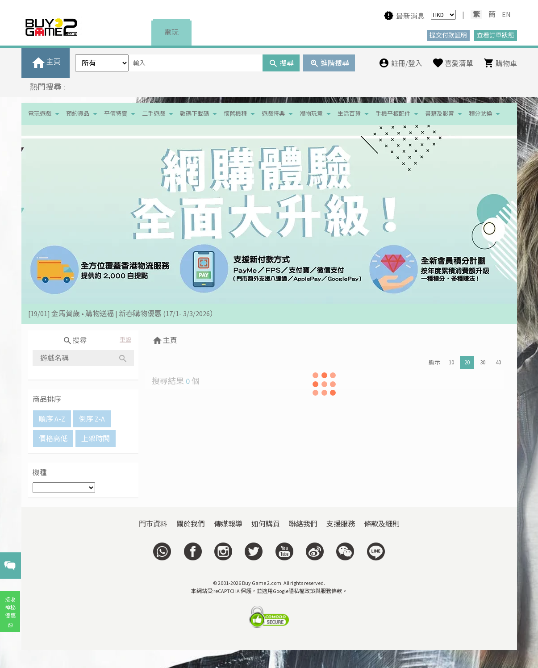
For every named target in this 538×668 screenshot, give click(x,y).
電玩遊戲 (39, 113)
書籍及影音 (439, 113)
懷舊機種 (235, 113)
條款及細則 (382, 523)
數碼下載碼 (194, 113)
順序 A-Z (52, 418)
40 (498, 362)
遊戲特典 (273, 113)
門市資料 (153, 523)
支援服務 (340, 523)
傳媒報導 (228, 523)
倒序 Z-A (92, 418)
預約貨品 (77, 113)
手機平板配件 (392, 113)
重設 (125, 339)
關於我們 (190, 523)
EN (506, 14)
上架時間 (95, 438)
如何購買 (265, 523)
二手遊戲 (153, 113)
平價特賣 (115, 113)
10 (451, 362)
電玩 (171, 32)
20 (467, 362)
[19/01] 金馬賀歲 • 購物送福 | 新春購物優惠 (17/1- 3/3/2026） (122, 313)
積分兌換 (480, 113)
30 (482, 362)
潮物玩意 (311, 113)
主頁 (164, 340)
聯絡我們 (303, 523)
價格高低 (53, 438)
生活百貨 (349, 113)
